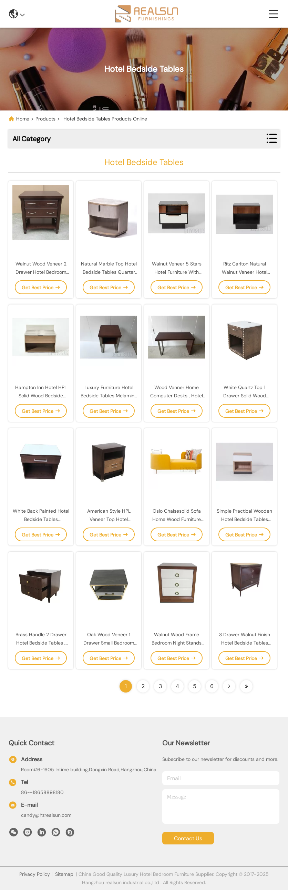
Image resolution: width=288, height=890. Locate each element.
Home (22, 119)
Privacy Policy (34, 874)
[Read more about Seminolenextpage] (229, 686)
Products (45, 119)
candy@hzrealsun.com (46, 815)
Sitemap (64, 874)
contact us (188, 838)
